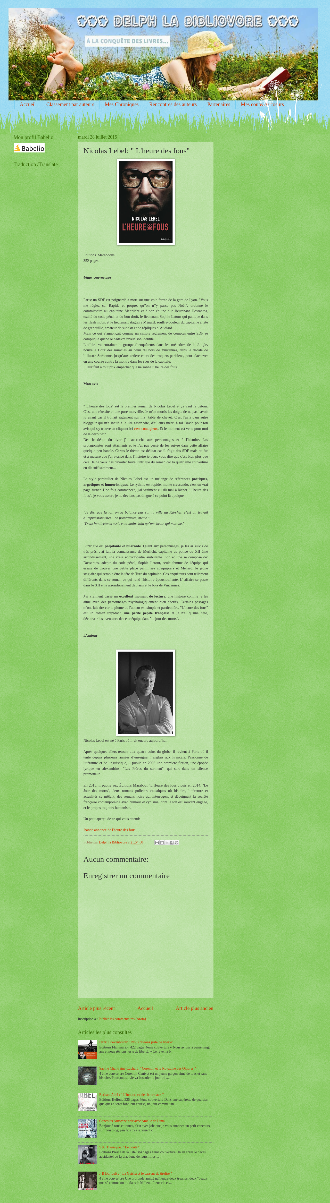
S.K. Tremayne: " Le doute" (119, 1147)
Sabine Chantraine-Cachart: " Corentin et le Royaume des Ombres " (147, 1068)
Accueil (28, 104)
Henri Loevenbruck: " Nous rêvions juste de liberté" (136, 1042)
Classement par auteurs (70, 104)
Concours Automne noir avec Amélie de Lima (132, 1121)
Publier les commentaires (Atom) (122, 1019)
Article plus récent (96, 1008)
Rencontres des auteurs (173, 104)
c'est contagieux (146, 428)
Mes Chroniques (122, 104)
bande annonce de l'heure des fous (109, 830)
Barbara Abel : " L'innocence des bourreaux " (131, 1095)
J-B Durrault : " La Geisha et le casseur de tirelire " (135, 1173)
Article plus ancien (194, 1008)
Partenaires (218, 104)
